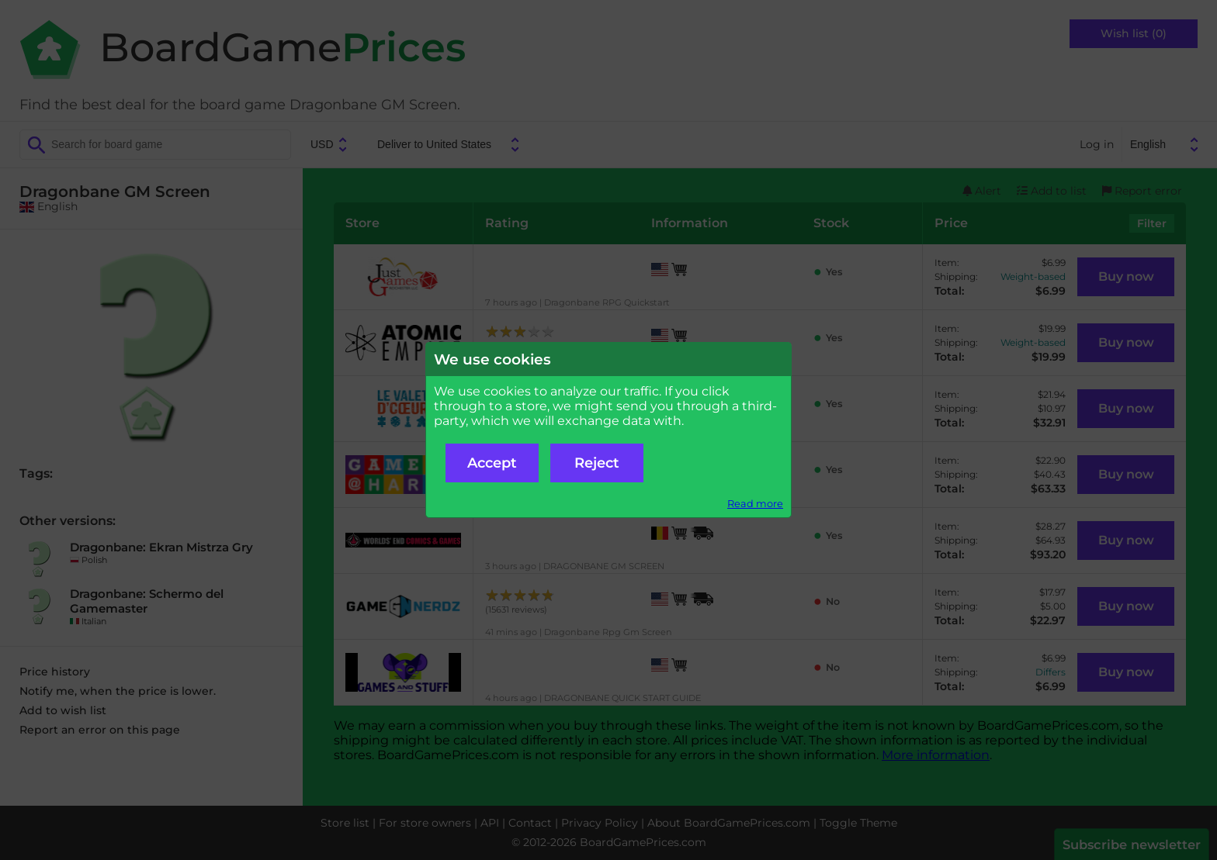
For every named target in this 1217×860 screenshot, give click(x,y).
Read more (755, 503)
